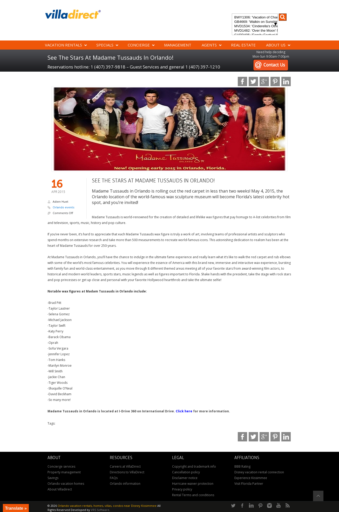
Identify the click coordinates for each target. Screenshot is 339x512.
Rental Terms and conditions (193, 495)
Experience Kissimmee (250, 478)
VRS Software (100, 510)
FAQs (114, 478)
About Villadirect (60, 489)
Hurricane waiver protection (192, 483)
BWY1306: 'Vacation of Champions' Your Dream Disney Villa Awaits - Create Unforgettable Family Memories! (255, 17)
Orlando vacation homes (66, 483)
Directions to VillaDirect (127, 472)
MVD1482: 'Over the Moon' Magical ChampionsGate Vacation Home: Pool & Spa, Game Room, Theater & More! (255, 31)
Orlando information (125, 483)
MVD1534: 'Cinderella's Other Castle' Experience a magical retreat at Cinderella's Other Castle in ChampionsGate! (255, 26)
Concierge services (61, 466)
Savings (53, 478)
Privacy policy (182, 489)
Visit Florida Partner (248, 483)
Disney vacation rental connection (259, 472)
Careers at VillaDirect (125, 466)
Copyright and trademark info (194, 466)
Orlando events (63, 207)
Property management (64, 472)
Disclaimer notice (185, 478)
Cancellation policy (186, 472)
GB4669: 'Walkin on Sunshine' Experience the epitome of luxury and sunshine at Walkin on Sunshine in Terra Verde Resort (255, 22)
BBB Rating (242, 466)
